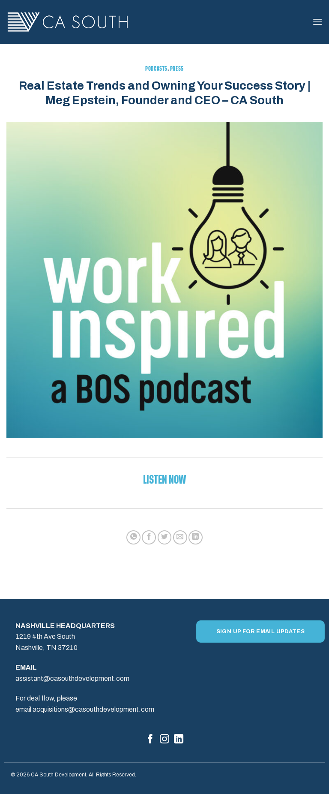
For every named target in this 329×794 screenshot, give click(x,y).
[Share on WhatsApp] (133, 537)
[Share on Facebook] (149, 537)
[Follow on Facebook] (150, 739)
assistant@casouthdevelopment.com (72, 678)
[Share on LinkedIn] (195, 537)
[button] (317, 21)
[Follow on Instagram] (164, 739)
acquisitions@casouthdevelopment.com (93, 709)
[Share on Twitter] (165, 537)
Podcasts (156, 69)
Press (177, 69)
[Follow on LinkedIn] (178, 739)
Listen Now (164, 480)
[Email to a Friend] (180, 537)
